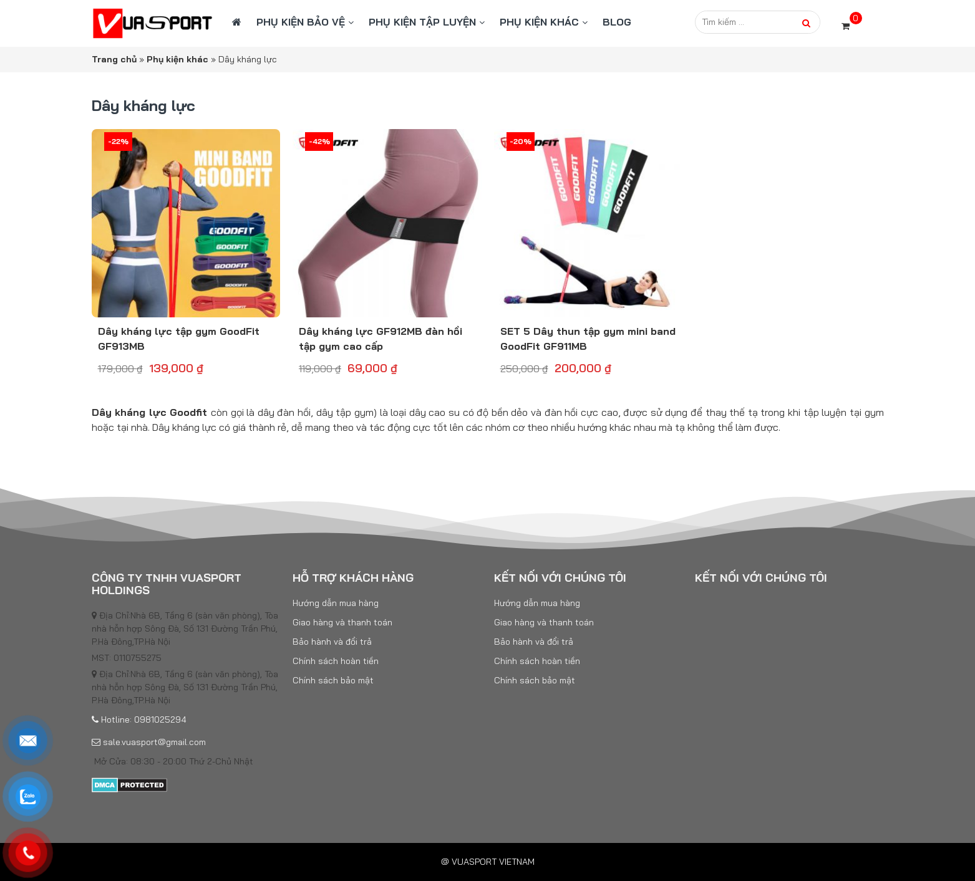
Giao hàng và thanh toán (342, 622)
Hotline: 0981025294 (139, 719)
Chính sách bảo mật (333, 680)
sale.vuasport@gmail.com (149, 742)
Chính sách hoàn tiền (336, 661)
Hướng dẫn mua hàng (336, 603)
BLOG (617, 22)
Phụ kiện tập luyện (422, 22)
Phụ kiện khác (539, 22)
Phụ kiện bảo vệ (300, 22)
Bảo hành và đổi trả (332, 641)
